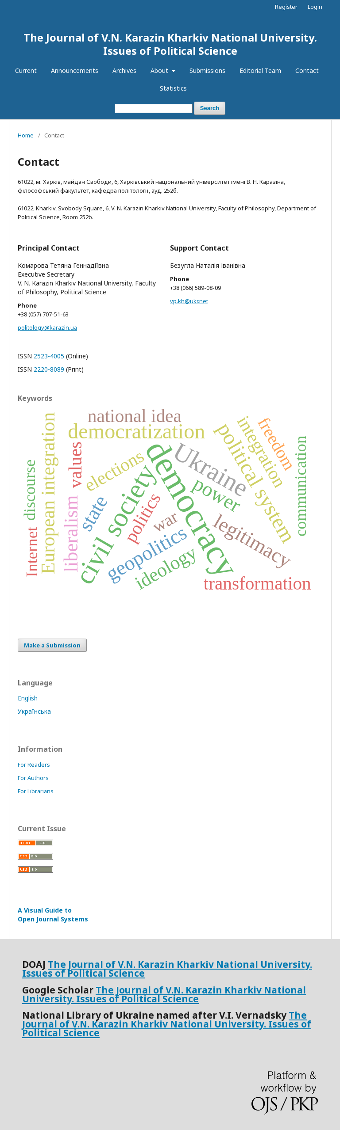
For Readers (34, 765)
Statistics (173, 88)
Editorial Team (260, 70)
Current (26, 70)
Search (209, 108)
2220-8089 (49, 369)
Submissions (207, 70)
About (160, 70)
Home (26, 135)
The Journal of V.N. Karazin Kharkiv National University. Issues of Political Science (170, 44)
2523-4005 (49, 356)
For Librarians (36, 791)
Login (315, 7)
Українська (34, 711)
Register (286, 7)
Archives (124, 70)
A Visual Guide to (53, 914)
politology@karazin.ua (47, 327)
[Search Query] (154, 108)
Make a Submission (52, 645)
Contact (307, 70)
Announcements (74, 70)
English (28, 698)
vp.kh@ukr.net (189, 301)
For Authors (33, 778)
